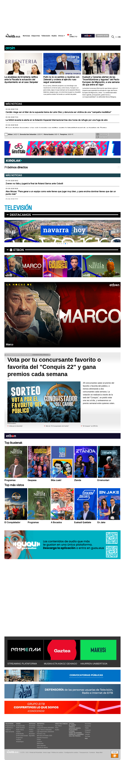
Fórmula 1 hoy (41, 733)
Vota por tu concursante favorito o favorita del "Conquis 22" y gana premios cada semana (54, 367)
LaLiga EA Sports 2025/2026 (45, 727)
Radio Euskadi (20, 727)
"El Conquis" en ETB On (90, 426)
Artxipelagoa (19, 741)
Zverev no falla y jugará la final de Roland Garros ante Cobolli (34, 183)
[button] (57, 243)
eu (116, 37)
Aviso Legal (46, 752)
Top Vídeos (58, 725)
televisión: (9, 723)
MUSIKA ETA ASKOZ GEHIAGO (60, 663)
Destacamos (20, 214)
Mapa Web (99, 752)
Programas (19, 737)
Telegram (87, 732)
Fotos (56, 727)
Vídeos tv (8, 729)
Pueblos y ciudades (76, 734)
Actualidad (32, 725)
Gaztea (18, 731)
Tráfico (72, 726)
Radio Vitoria (20, 729)
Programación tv (10, 725)
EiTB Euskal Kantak (22, 735)
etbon (18, 250)
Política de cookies (57, 752)
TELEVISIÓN (18, 208)
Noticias (26, 36)
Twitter (87, 728)
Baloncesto (40, 743)
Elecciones (73, 729)
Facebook (88, 726)
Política (31, 729)
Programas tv (9, 727)
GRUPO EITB (102, 36)
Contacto (92, 752)
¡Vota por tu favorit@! (16, 426)
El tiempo (72, 725)
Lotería (72, 731)
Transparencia (83, 752)
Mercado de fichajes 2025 (44, 735)
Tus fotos (101, 134)
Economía (32, 727)
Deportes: (41, 723)
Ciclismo (39, 741)
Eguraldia (31, 735)
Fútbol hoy (40, 725)
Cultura (31, 731)
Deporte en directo (42, 747)
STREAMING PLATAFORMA (22, 663)
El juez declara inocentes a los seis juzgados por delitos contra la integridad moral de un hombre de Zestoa (56, 128)
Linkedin (87, 734)
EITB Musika (20, 733)
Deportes (35, 36)
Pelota (39, 739)
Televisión (45, 36)
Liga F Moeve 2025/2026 (44, 729)
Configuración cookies (71, 752)
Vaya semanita (9, 731)
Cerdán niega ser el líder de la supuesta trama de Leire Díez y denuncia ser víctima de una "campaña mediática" (58, 112)
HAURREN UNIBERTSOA (93, 663)
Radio (54, 36)
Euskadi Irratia (20, 725)
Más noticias (14, 103)
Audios (57, 729)
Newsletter (88, 723)
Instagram (88, 730)
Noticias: (32, 723)
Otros (60, 36)
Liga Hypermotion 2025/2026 (45, 731)
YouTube (87, 736)
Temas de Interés (75, 733)
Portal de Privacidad (36, 752)
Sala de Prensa (74, 736)
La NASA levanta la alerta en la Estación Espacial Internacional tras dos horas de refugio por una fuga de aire (57, 120)
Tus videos (101, 137)
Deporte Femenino (42, 737)
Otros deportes (41, 745)
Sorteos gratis (75, 728)
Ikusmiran (32, 733)
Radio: (18, 723)
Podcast (18, 739)
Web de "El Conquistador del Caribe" (57, 426)
